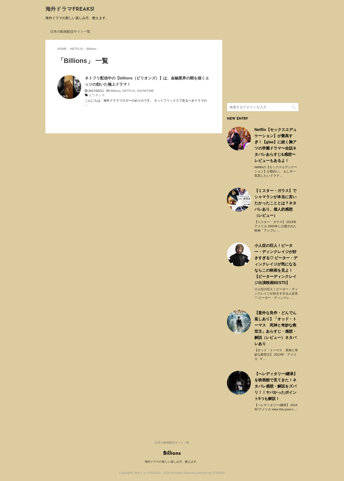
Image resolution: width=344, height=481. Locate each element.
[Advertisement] (263, 69)
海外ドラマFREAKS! (69, 9)
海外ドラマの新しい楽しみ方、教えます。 (172, 461)
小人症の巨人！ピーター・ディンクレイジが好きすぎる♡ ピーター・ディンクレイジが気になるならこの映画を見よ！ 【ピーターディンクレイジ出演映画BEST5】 (275, 264)
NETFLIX (128, 91)
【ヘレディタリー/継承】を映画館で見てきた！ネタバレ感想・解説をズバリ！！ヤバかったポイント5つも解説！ (275, 386)
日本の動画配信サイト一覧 (70, 31)
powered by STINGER (210, 473)
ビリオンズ (97, 95)
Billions (116, 91)
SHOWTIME (145, 91)
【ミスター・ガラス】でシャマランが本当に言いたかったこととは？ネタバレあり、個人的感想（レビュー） (275, 203)
